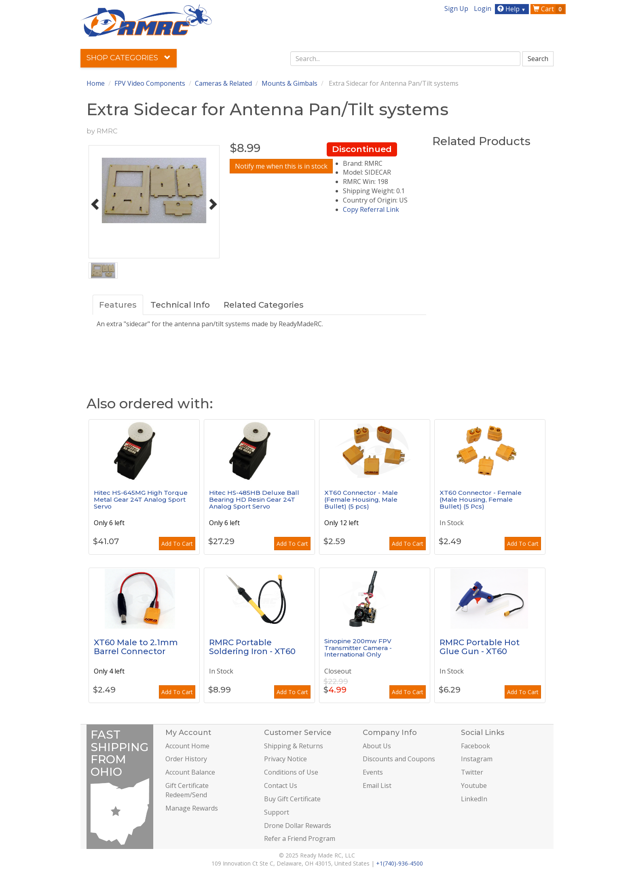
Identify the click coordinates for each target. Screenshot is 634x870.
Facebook (475, 745)
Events (373, 772)
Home (96, 83)
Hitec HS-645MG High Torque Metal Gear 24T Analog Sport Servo (141, 499)
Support (276, 812)
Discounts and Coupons (399, 758)
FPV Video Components (149, 83)
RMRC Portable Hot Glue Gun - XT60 (480, 647)
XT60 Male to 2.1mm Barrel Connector (136, 647)
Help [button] (512, 8)
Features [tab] (118, 305)
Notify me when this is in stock (281, 166)
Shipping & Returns (293, 745)
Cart (548, 8)
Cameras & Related (223, 83)
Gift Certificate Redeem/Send (187, 790)
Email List (377, 785)
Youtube (474, 785)
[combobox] (405, 58)
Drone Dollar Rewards (297, 825)
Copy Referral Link (371, 209)
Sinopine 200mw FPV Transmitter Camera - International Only (358, 647)
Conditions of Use (291, 772)
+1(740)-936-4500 (399, 863)
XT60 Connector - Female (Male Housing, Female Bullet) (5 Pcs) (481, 499)
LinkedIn (474, 798)
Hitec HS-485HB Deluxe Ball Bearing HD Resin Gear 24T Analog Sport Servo (254, 499)
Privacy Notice (285, 758)
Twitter (472, 772)
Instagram (476, 758)
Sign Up (456, 8)
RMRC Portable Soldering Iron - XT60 (252, 647)
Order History (186, 758)
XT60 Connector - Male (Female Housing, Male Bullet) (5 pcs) (361, 499)
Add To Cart (177, 543)
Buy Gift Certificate (292, 798)
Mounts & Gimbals (289, 83)
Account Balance (190, 772)
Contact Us (280, 785)
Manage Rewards (191, 808)
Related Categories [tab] (264, 305)
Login (482, 8)
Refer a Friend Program (299, 838)
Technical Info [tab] (180, 305)
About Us (377, 745)
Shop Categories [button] (129, 57)
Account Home (187, 745)
